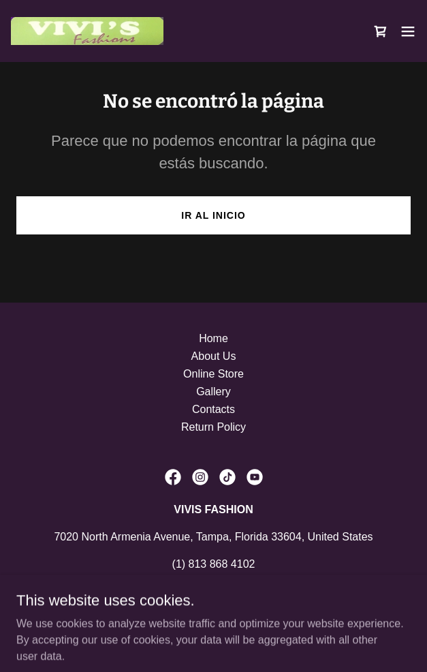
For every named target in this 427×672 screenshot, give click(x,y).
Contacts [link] (213, 409)
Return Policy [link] (213, 427)
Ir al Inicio (213, 215)
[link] (87, 31)
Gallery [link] (213, 391)
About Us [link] (213, 356)
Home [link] (213, 338)
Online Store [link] (213, 374)
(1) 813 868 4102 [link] (213, 564)
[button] (408, 31)
